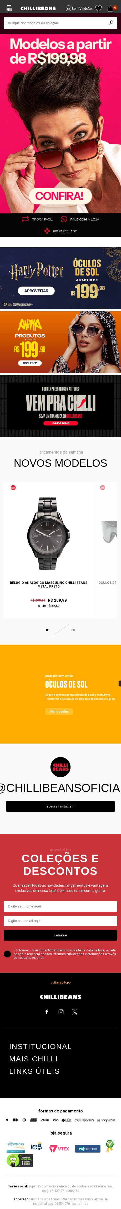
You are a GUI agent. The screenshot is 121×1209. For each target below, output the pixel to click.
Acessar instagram (60, 802)
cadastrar (60, 930)
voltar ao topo (60, 978)
